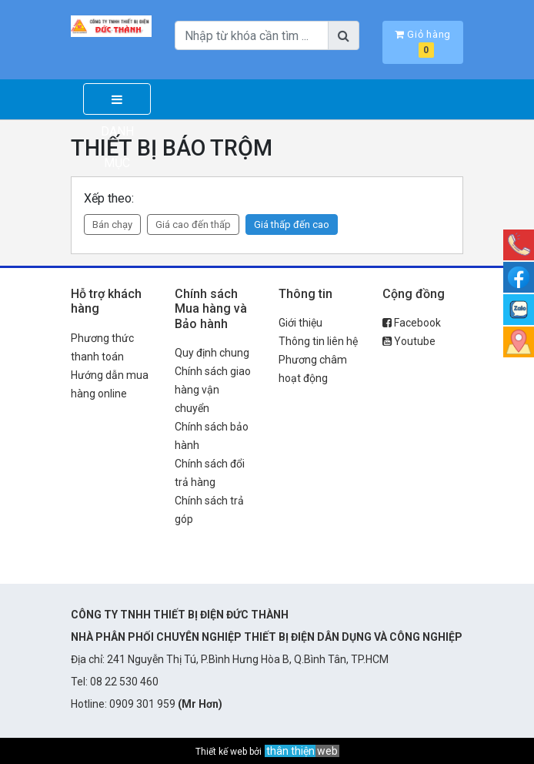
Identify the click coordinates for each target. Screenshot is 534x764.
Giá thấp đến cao (291, 224)
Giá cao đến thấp (193, 224)
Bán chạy (112, 224)
